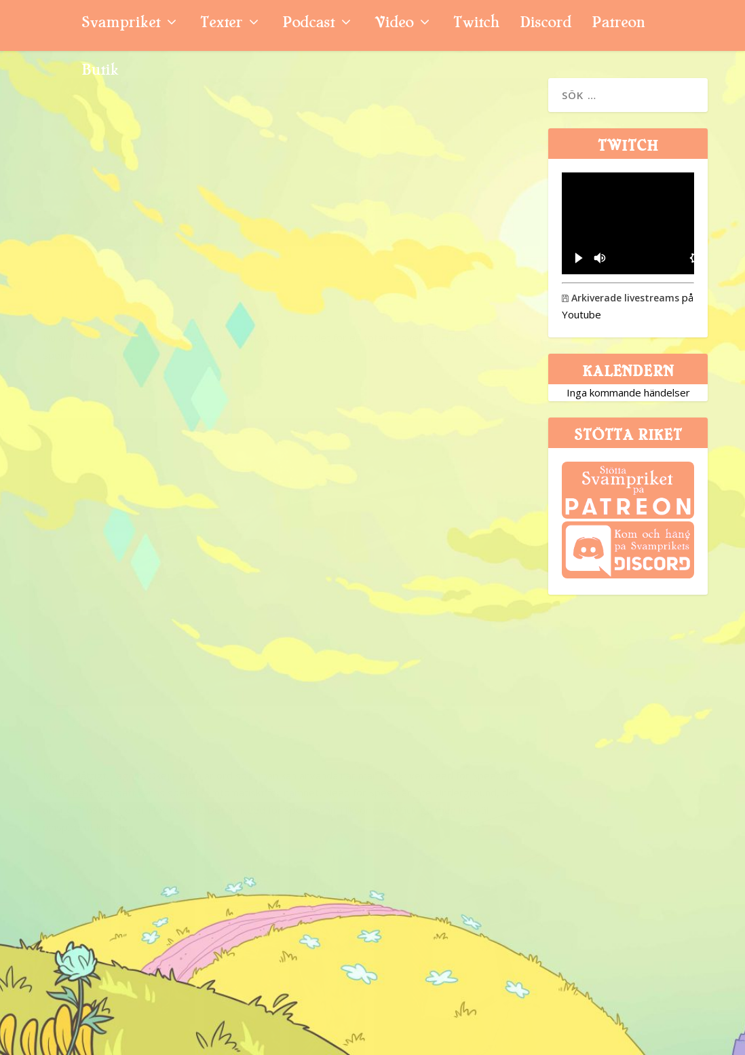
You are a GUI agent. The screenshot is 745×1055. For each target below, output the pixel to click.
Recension (458, 267)
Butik (100, 71)
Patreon (618, 24)
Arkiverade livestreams (620, 297)
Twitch (476, 24)
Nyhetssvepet (197, 379)
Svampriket (120, 24)
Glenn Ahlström (347, 267)
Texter (221, 24)
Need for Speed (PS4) (396, 241)
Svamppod (184, 786)
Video (394, 24)
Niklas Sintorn (80, 379)
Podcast (308, 24)
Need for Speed (371, 484)
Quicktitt (459, 510)
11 (223, 786)
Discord (545, 24)
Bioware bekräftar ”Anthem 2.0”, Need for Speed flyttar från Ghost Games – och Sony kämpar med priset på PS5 (146, 297)
